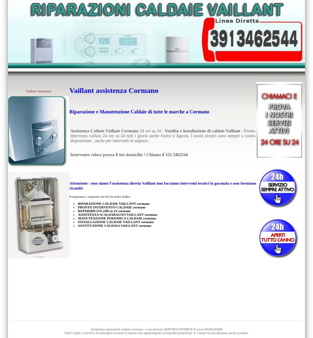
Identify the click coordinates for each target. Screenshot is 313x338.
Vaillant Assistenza (38, 91)
